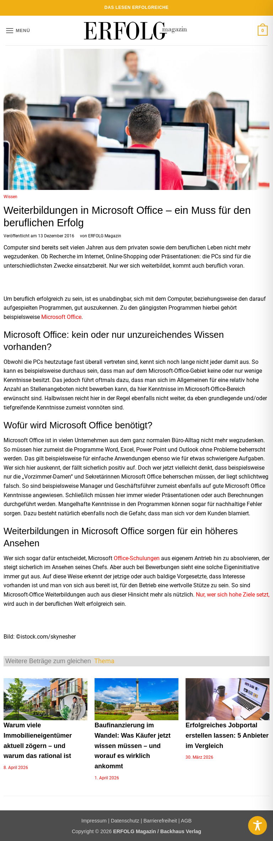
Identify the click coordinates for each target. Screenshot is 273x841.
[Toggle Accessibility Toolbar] (257, 825)
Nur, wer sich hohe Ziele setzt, (232, 594)
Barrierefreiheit (160, 821)
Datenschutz (125, 821)
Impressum (94, 821)
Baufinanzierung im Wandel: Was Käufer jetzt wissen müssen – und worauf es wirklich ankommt (133, 746)
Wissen (10, 196)
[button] (17, 30)
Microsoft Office (61, 317)
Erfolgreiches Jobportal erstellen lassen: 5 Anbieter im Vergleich (227, 735)
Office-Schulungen (137, 558)
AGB (186, 821)
